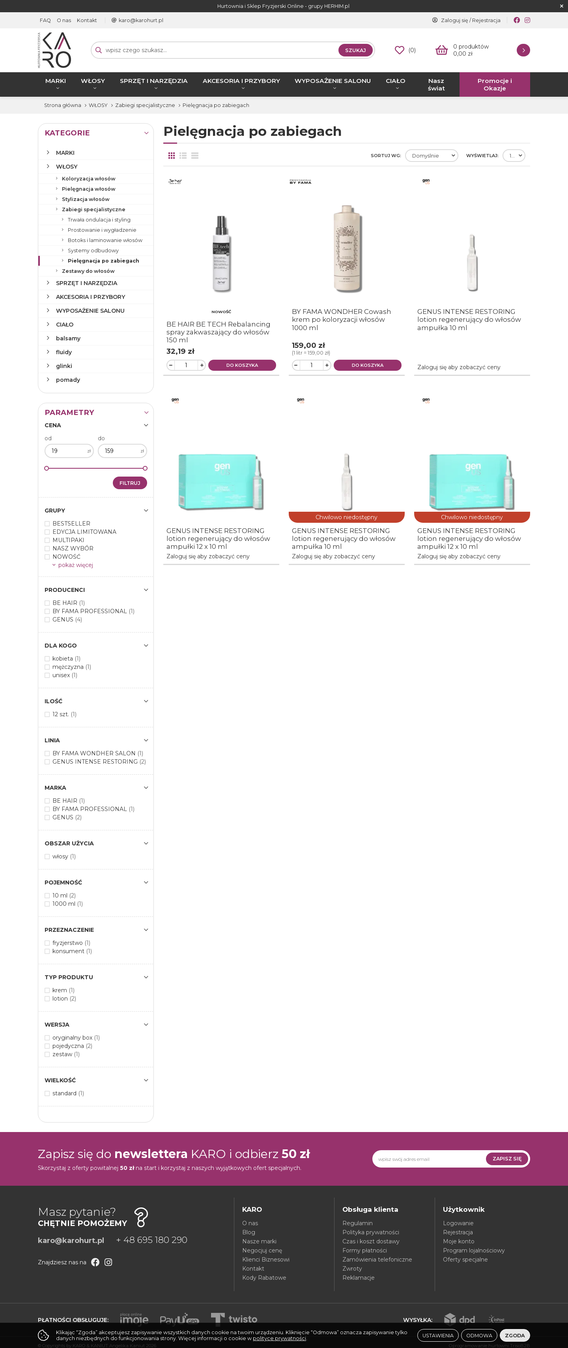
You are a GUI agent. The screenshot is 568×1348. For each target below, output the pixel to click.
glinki (64, 366)
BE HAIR (68, 602)
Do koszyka (242, 365)
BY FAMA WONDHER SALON (97, 753)
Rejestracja (486, 20)
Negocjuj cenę (262, 1250)
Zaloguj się (454, 20)
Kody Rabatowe (264, 1277)
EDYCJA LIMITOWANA (84, 531)
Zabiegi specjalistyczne (93, 209)
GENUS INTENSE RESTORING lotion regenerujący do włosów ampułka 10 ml (469, 319)
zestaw (66, 1054)
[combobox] (431, 155)
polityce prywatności (279, 1338)
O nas (64, 20)
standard (68, 1093)
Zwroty (352, 1268)
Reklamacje (358, 1277)
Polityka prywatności (370, 1232)
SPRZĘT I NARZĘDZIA (154, 80)
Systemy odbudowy (93, 250)
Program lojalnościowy (474, 1250)
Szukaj (355, 50)
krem (63, 990)
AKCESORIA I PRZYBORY (241, 80)
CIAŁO (395, 80)
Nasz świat (436, 84)
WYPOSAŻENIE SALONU (333, 80)
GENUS (67, 619)
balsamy (68, 338)
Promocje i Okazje (495, 84)
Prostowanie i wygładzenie (102, 230)
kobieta (66, 658)
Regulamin (357, 1223)
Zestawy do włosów (88, 271)
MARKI (55, 80)
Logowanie (458, 1223)
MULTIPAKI (68, 540)
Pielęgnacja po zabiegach (103, 261)
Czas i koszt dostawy (371, 1241)
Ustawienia (438, 1336)
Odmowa (479, 1336)
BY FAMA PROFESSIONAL (93, 611)
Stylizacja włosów (86, 199)
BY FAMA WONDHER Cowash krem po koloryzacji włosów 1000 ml (341, 319)
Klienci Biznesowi (266, 1259)
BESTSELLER (71, 523)
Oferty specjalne (465, 1259)
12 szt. (64, 714)
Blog (248, 1232)
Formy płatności (364, 1250)
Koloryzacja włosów (89, 179)
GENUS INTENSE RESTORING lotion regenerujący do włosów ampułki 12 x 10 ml (218, 538)
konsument (72, 951)
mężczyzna (71, 666)
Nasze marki (259, 1241)
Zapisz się (507, 1159)
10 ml (64, 895)
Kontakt (87, 20)
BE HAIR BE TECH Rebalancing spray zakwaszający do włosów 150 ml (218, 332)
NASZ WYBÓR (72, 548)
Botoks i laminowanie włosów (105, 240)
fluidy (64, 352)
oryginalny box (76, 1037)
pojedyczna (72, 1045)
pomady (68, 379)
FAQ (45, 20)
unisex (64, 675)
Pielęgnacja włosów (89, 189)
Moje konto (459, 1241)
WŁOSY (93, 80)
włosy (64, 856)
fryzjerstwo (71, 942)
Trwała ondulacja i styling (99, 220)
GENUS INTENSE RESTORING (99, 761)
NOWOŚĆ (66, 556)
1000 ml (67, 903)
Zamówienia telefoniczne (377, 1259)
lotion (64, 998)
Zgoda (515, 1336)
